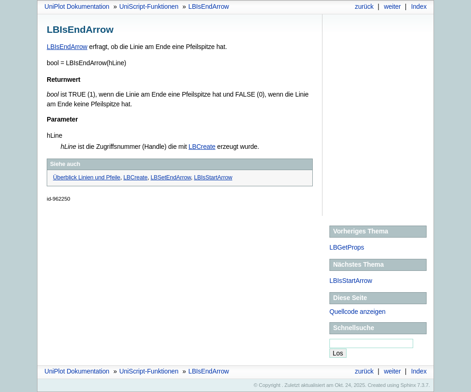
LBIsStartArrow (350, 280)
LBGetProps (346, 247)
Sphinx (408, 385)
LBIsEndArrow (208, 6)
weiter (392, 6)
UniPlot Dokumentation (76, 6)
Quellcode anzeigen (357, 311)
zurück (364, 6)
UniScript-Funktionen (149, 6)
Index (419, 6)
